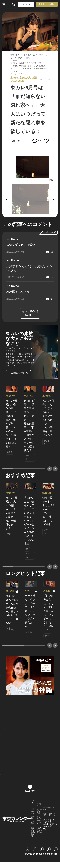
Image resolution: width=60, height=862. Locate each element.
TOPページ (32, 802)
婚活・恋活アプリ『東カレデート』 (49, 814)
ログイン (26, 4)
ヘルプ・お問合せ (32, 810)
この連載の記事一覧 (18, 373)
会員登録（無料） (46, 4)
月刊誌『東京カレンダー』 (49, 808)
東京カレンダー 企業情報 (33, 832)
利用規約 (39, 804)
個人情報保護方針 (39, 811)
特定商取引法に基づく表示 (39, 830)
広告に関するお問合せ (32, 820)
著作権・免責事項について (39, 820)
